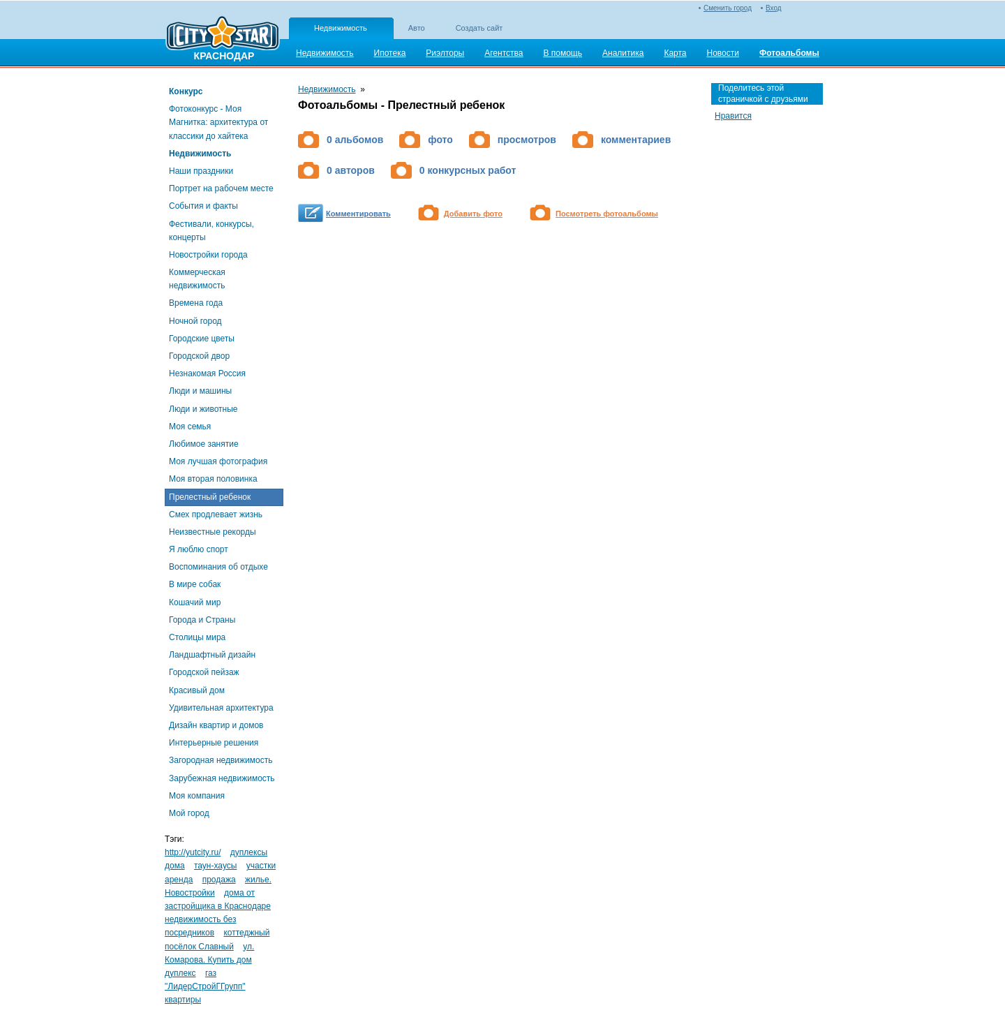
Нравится (733, 116)
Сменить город (728, 8)
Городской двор (199, 356)
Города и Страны (202, 620)
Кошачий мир (195, 602)
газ (210, 973)
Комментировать (358, 213)
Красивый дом (197, 690)
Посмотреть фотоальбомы (607, 213)
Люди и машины (200, 391)
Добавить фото (473, 213)
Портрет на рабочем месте (221, 188)
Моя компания (197, 796)
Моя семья (190, 426)
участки (261, 865)
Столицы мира (197, 637)
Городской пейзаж (204, 672)
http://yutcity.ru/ (193, 852)
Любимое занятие (204, 444)
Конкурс (185, 91)
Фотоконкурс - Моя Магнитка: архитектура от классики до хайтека (218, 122)
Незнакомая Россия (207, 373)
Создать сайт (479, 28)
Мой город (189, 813)
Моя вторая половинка (213, 479)
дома (175, 865)
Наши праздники (201, 171)
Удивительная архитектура (221, 708)
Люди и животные (203, 409)
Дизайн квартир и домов (216, 725)
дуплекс (180, 973)
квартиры (183, 1000)
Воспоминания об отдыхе (218, 567)
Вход (774, 8)
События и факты (203, 206)
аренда (179, 879)
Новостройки (190, 893)
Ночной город (195, 321)
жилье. (258, 879)
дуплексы (248, 852)
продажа (219, 879)
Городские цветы (201, 338)
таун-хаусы (215, 865)
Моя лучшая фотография (218, 461)
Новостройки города (208, 255)
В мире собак (195, 584)
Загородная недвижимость (220, 760)
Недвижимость (340, 28)
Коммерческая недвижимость (197, 278)
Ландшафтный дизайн (212, 655)
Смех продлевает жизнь (215, 514)
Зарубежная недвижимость (222, 778)
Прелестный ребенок (210, 497)
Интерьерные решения (213, 743)
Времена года (196, 303)
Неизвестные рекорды (212, 532)
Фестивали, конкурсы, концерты (211, 230)
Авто (416, 28)
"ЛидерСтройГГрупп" (205, 986)
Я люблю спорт (198, 549)
